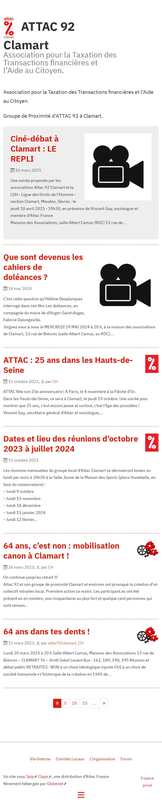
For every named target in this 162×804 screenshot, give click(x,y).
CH (55, 381)
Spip (30, 776)
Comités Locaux (70, 758)
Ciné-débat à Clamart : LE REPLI (34, 148)
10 (74, 703)
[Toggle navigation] (81, 795)
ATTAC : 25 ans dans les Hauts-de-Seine (68, 365)
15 (85, 703)
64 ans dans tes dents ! (46, 631)
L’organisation (102, 758)
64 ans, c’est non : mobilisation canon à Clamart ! (61, 550)
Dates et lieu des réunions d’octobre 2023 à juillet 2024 (70, 443)
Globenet (55, 783)
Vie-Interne (40, 758)
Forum (126, 758)
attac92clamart (62, 643)
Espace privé (147, 781)
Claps (43, 776)
